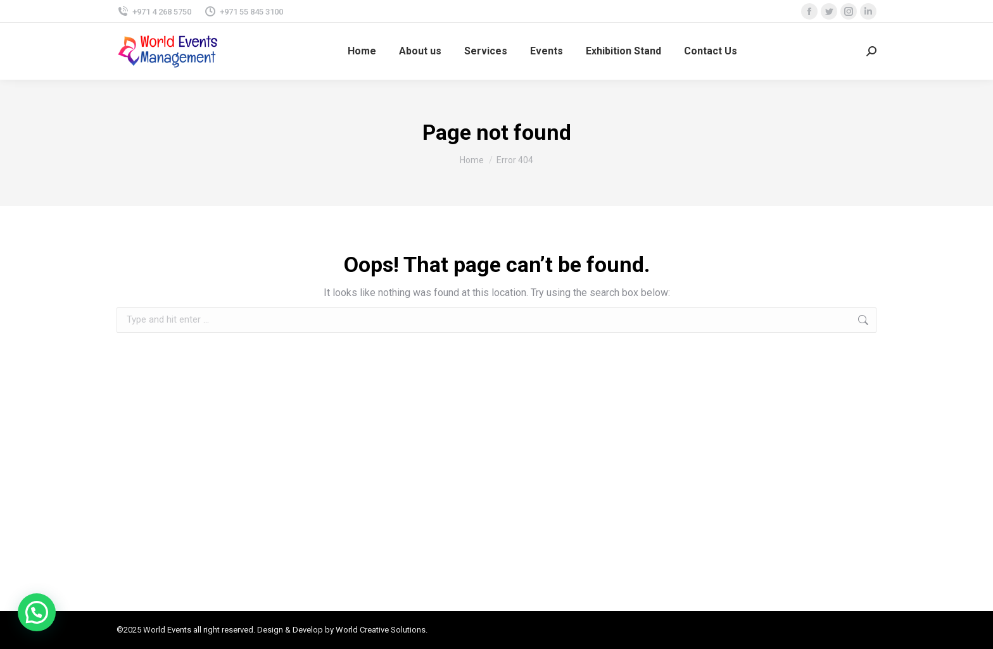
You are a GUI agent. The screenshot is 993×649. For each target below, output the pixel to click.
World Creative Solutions (381, 629)
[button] (37, 612)
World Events (167, 629)
